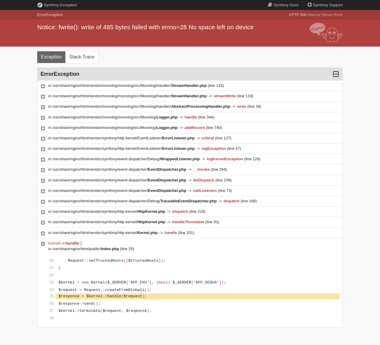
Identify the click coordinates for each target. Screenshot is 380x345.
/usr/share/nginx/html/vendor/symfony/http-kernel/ (109, 211)
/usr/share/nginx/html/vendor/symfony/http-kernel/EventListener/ (124, 138)
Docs (283, 5)
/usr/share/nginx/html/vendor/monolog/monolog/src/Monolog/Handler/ (130, 85)
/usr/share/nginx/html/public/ (86, 249)
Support (325, 5)
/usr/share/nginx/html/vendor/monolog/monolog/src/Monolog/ (115, 117)
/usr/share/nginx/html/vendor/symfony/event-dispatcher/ (119, 169)
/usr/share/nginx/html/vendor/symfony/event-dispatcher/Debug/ (126, 159)
